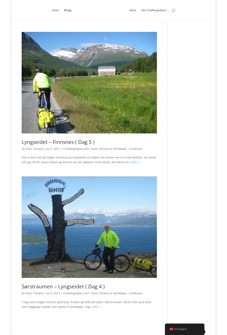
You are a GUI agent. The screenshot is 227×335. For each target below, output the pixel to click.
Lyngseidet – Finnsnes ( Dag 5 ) (58, 141)
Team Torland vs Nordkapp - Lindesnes (116, 149)
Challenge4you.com (76, 149)
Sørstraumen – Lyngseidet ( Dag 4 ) (63, 286)
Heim (55, 10)
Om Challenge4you (154, 10)
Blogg (67, 10)
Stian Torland (34, 149)
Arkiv (132, 10)
